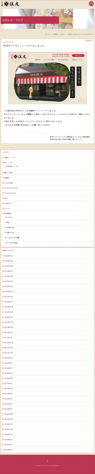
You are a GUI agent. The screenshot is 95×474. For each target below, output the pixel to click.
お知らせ (7, 203)
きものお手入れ (10, 193)
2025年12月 (8, 261)
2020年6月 (8, 439)
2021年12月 (8, 373)
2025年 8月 (8, 276)
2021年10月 (8, 378)
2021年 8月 (8, 388)
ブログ (6, 208)
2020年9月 (8, 424)
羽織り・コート (10, 157)
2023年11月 (8, 327)
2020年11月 (8, 414)
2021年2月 (8, 404)
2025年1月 (8, 301)
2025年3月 (8, 291)
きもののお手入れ (11, 188)
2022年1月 (8, 368)
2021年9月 (8, 383)
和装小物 (10, 227)
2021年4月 (8, 393)
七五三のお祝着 (13, 237)
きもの (9, 217)
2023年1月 (8, 337)
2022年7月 (8, 353)
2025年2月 (8, 296)
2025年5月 (8, 286)
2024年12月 (8, 307)
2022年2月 (8, 363)
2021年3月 (8, 398)
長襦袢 (6, 178)
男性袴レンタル (13, 166)
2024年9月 (8, 317)
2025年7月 (8, 281)
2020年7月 (8, 434)
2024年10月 (8, 312)
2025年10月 (8, 266)
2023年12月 (8, 322)
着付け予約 (8, 172)
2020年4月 (8, 449)
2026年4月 (8, 256)
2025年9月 (8, 271)
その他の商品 (12, 242)
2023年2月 (8, 332)
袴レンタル (8, 162)
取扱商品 (7, 213)
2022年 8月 (8, 347)
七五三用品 (8, 183)
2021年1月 (8, 409)
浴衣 (6, 198)
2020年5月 (8, 444)
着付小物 (10, 232)
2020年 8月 (8, 429)
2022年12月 (8, 342)
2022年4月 (8, 358)
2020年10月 (8, 419)
